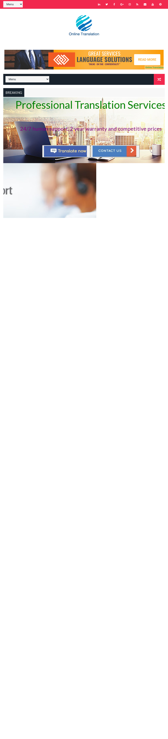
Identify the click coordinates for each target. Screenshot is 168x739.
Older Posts (152, 225)
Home (51, 628)
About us (56, 533)
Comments (108, 480)
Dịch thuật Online (86, 509)
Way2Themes (41, 731)
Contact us (82, 533)
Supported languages (95, 541)
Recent (60, 480)
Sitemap (53, 634)
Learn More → (57, 599)
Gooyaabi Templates (88, 731)
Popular (84, 480)
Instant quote (97, 165)
